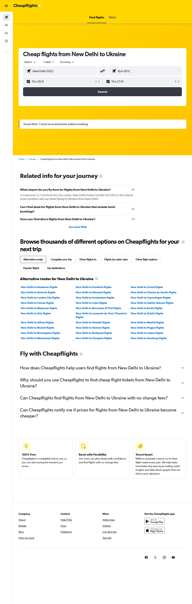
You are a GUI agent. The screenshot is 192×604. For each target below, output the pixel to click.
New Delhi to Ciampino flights (94, 338)
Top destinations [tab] (56, 268)
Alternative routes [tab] (33, 259)
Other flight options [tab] (146, 259)
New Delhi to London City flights (40, 297)
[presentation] (101, 176)
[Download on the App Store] (154, 530)
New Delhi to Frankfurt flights (93, 287)
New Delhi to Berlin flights (146, 308)
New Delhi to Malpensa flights (39, 308)
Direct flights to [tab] (88, 259)
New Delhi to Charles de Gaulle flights (153, 292)
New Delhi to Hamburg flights (149, 338)
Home (22, 159)
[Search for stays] (6, 25)
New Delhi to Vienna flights (37, 302)
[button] (6, 6)
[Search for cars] (6, 33)
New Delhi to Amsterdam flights (95, 297)
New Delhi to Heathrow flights (39, 287)
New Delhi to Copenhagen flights (151, 297)
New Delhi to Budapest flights (94, 332)
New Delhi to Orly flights (36, 313)
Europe (32, 159)
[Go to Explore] (6, 41)
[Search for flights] (6, 17)
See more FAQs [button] (78, 226)
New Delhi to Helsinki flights (93, 322)
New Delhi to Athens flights (37, 322)
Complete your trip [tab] (61, 259)
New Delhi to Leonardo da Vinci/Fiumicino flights (101, 315)
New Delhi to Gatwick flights (38, 292)
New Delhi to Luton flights (91, 302)
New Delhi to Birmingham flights (40, 332)
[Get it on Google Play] (154, 521)
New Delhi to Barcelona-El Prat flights (98, 308)
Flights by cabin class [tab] (116, 259)
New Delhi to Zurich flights (147, 287)
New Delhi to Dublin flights (147, 313)
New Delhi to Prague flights (147, 327)
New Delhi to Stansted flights (93, 292)
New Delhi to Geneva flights (93, 327)
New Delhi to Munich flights (37, 327)
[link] (146, 557)
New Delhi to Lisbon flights (147, 332)
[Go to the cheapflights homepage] (27, 6)
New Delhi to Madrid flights (147, 322)
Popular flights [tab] (31, 268)
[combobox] (67, 62)
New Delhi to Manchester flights (40, 338)
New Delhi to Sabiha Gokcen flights (152, 302)
